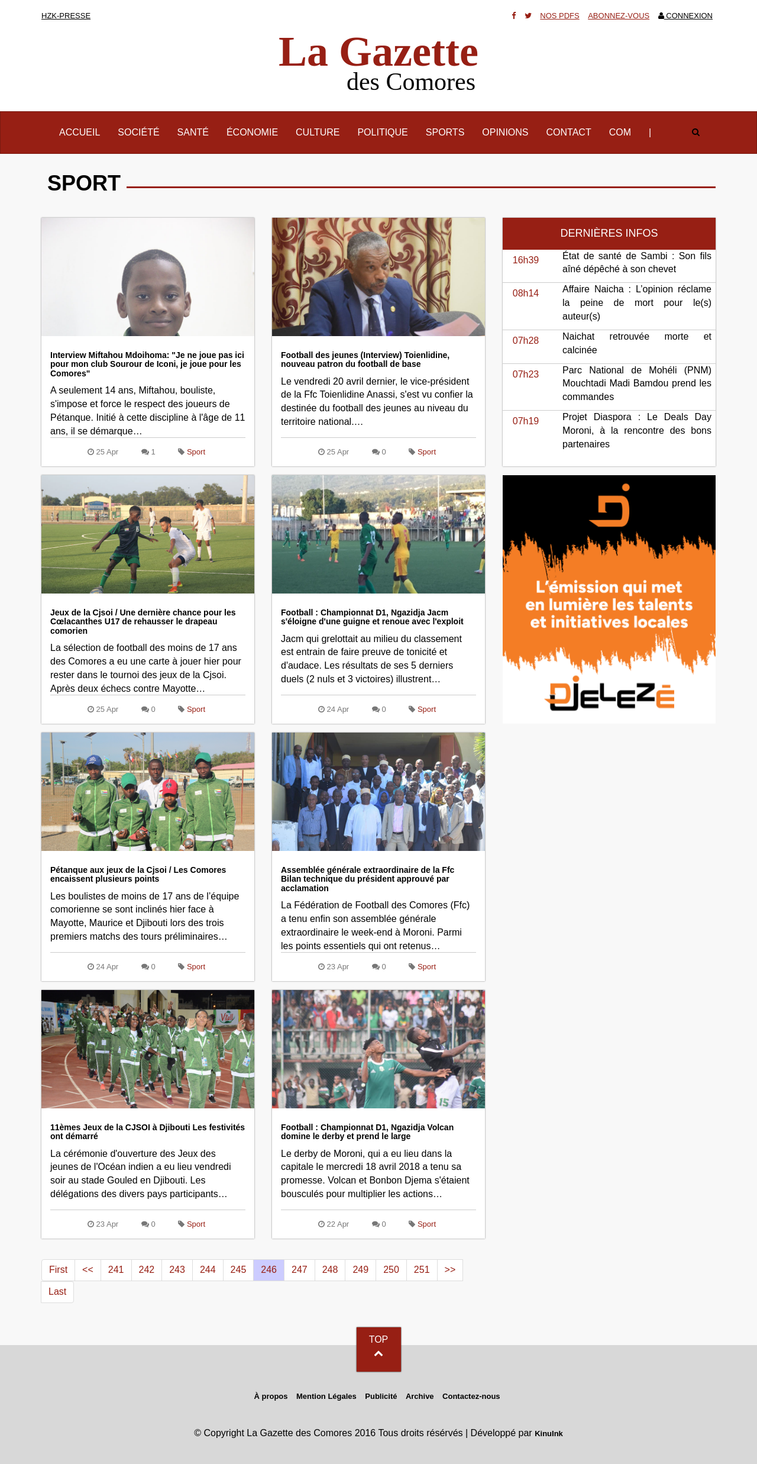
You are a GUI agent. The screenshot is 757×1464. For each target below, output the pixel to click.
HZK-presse (65, 15)
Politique (382, 132)
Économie (252, 132)
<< (87, 1270)
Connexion (685, 15)
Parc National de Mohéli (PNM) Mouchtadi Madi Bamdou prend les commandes (636, 383)
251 (422, 1270)
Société (138, 132)
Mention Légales (326, 1396)
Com (620, 132)
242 (147, 1270)
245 (239, 1270)
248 (330, 1270)
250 (391, 1270)
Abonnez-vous (618, 15)
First (58, 1270)
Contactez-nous (471, 1396)
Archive (420, 1396)
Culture (317, 132)
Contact (568, 132)
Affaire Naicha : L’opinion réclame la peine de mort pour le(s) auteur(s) (636, 302)
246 (269, 1270)
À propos (270, 1396)
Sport (196, 451)
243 (177, 1270)
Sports (445, 132)
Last (57, 1291)
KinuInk (549, 1433)
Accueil (84, 131)
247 (300, 1270)
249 (360, 1270)
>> (450, 1270)
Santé (193, 132)
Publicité (381, 1396)
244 (208, 1270)
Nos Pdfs (559, 15)
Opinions (505, 132)
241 (116, 1270)
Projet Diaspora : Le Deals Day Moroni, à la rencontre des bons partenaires (636, 430)
